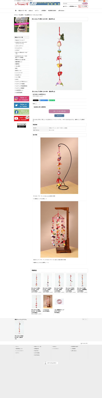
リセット (85, 319)
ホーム (17, 346)
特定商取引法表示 (74, 346)
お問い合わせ (73, 350)
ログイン (65, 6)
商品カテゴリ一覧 (37, 346)
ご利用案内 (73, 348)
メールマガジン (56, 348)
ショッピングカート (19, 350)
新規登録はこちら (73, 6)
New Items (36, 350)
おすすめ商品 (36, 352)
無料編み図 (36, 348)
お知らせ (54, 346)
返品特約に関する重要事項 (40, 107)
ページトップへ (85, 343)
